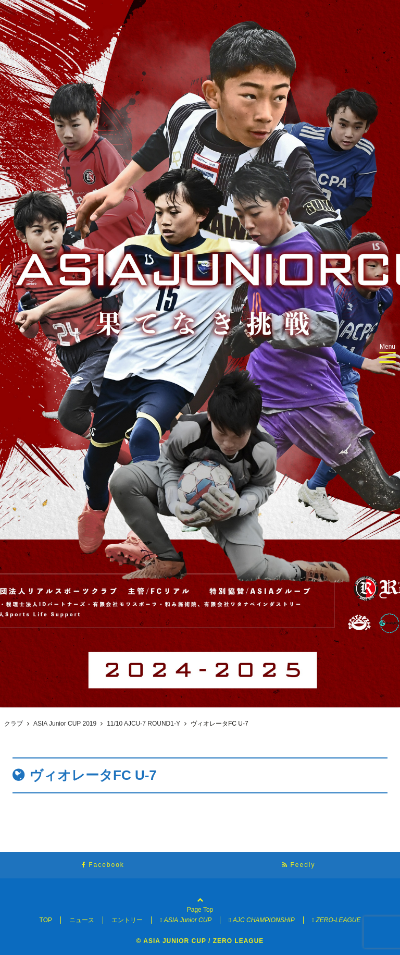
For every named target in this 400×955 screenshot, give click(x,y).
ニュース (81, 920)
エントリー (127, 920)
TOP (46, 920)
